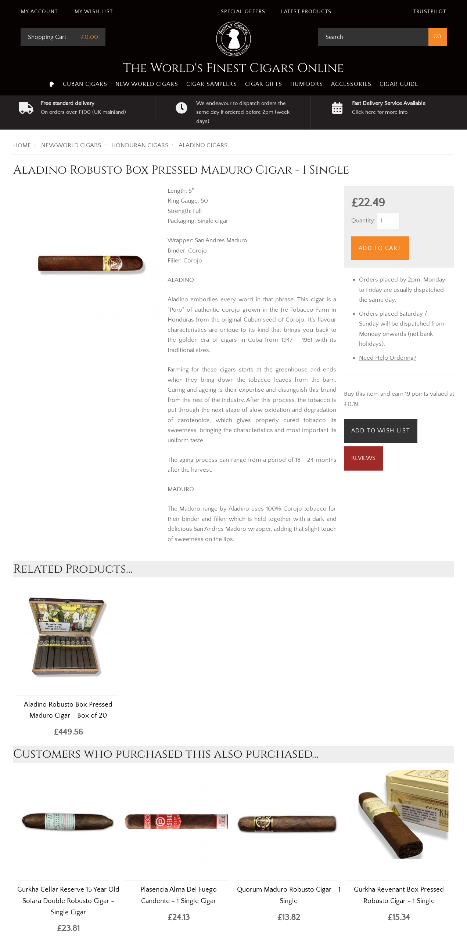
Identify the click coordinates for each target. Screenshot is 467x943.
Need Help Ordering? (387, 358)
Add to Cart (380, 248)
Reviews (363, 458)
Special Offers (243, 12)
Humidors (306, 84)
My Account (39, 12)
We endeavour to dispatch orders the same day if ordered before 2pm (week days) (243, 112)
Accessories (351, 84)
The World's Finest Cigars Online (233, 68)
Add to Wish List (380, 430)
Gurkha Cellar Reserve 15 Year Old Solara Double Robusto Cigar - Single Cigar (68, 901)
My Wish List (94, 12)
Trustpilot (429, 12)
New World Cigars (146, 84)
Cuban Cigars (85, 84)
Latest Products (306, 12)
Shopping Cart (47, 37)
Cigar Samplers (211, 84)
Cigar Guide (399, 84)
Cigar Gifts (263, 84)
